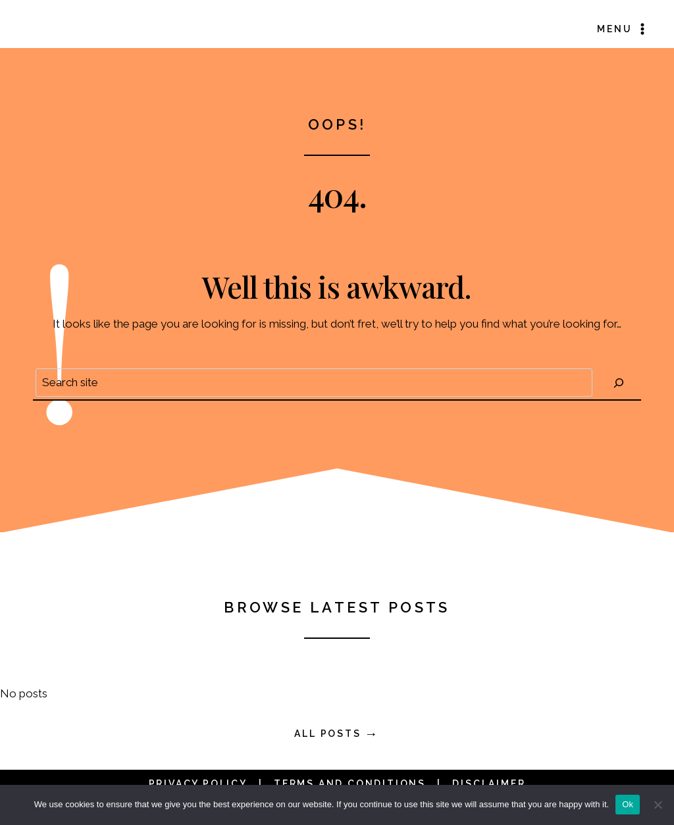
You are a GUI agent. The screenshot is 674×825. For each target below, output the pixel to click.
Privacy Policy (198, 783)
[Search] (618, 382)
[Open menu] (623, 29)
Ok (627, 804)
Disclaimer (488, 783)
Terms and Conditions (350, 783)
